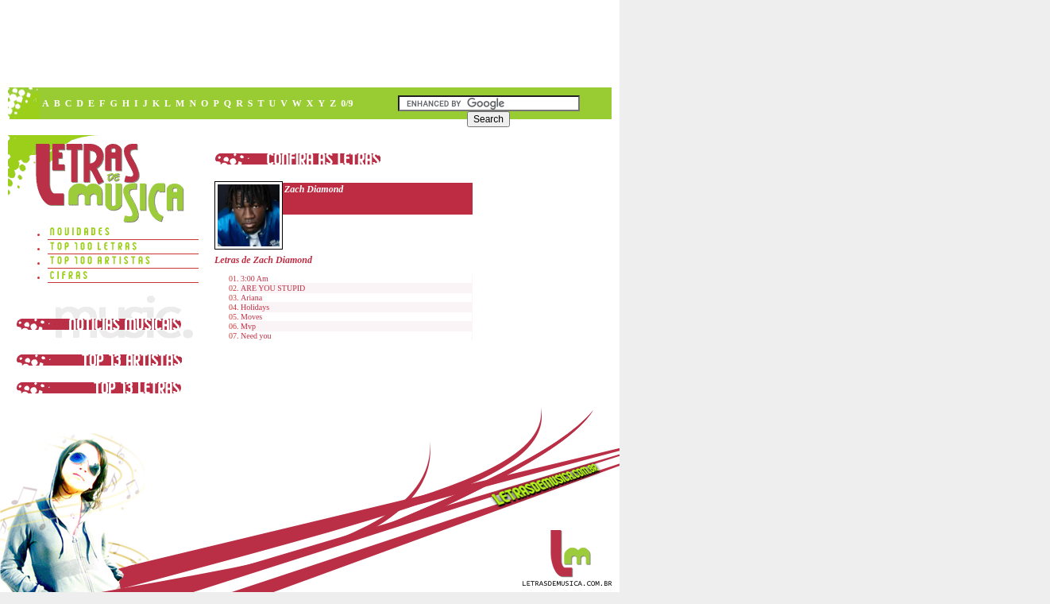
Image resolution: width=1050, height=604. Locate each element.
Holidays (255, 307)
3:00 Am (254, 278)
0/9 (347, 103)
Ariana (251, 297)
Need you (256, 335)
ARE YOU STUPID (273, 288)
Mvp (248, 326)
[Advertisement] (309, 43)
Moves (251, 316)
